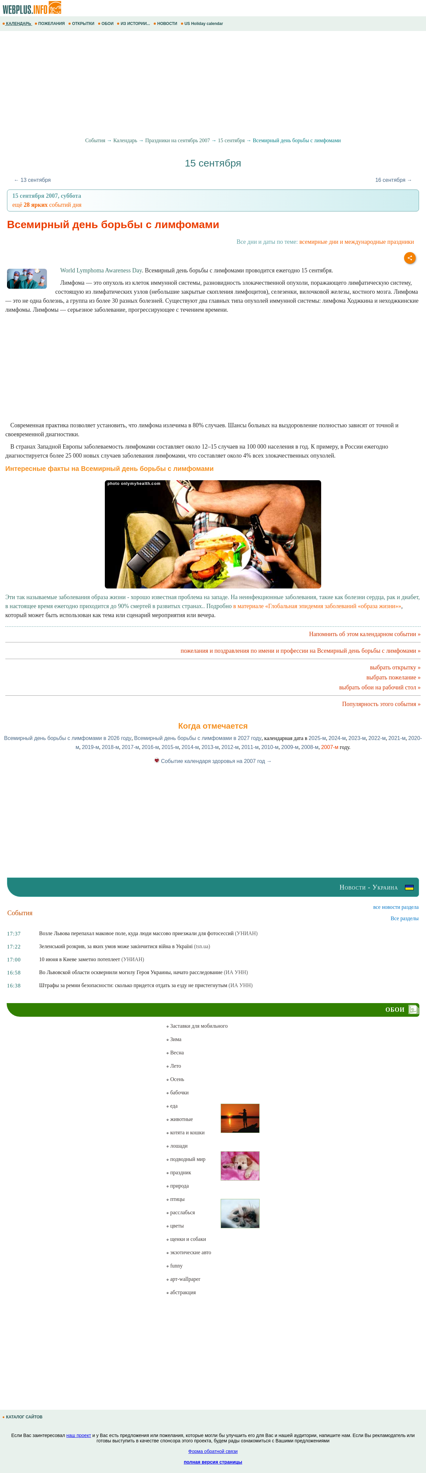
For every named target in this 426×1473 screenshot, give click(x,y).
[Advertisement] (199, 84)
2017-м (130, 747)
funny (174, 1266)
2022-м (377, 738)
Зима (173, 1039)
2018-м (110, 747)
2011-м (250, 747)
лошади (176, 1146)
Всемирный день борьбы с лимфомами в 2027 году (198, 738)
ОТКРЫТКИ (82, 23)
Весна (175, 1052)
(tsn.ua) (202, 946)
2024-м (337, 738)
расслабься (180, 1212)
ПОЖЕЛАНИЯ (50, 23)
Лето (173, 1066)
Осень (175, 1079)
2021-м (397, 738)
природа (177, 1186)
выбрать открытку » (395, 667)
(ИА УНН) (236, 972)
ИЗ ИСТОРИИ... (134, 23)
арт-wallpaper (183, 1279)
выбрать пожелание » (393, 677)
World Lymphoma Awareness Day (101, 270)
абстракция (181, 1292)
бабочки (177, 1092)
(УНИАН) (246, 933)
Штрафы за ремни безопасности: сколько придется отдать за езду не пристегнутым (133, 985)
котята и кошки (185, 1132)
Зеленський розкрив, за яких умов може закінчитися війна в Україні (116, 946)
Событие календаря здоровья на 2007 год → (213, 761)
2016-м (150, 747)
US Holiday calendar (202, 23)
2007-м (329, 747)
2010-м (270, 747)
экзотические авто (188, 1252)
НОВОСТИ (165, 23)
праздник (178, 1172)
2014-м (190, 747)
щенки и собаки (186, 1239)
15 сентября (231, 140)
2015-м (170, 747)
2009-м (290, 747)
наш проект (78, 1435)
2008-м (310, 747)
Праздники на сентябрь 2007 (177, 140)
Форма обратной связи (213, 1451)
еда (171, 1106)
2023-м (357, 738)
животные (179, 1119)
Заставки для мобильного (197, 1026)
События (95, 140)
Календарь (125, 140)
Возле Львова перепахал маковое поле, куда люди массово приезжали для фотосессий (136, 933)
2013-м (210, 747)
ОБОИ (106, 23)
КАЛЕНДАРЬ (17, 23)
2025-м (317, 738)
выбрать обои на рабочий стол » (380, 687)
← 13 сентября (32, 180)
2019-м (90, 747)
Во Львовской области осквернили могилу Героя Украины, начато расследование (131, 972)
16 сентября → (393, 180)
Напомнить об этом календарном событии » (365, 634)
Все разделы (405, 918)
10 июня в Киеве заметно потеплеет (79, 959)
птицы (175, 1199)
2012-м (230, 747)
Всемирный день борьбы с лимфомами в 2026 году (67, 738)
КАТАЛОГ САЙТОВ (23, 1417)
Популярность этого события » (381, 704)
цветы (175, 1226)
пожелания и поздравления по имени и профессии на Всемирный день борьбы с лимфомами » (301, 650)
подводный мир (185, 1159)
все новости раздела (396, 907)
